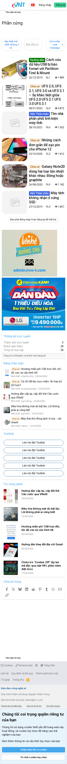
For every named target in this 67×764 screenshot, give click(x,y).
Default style (24, 665)
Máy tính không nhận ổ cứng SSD (46, 197)
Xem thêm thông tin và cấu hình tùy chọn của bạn (31, 741)
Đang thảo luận (14, 363)
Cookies (7, 665)
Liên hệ (5, 673)
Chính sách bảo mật (47, 673)
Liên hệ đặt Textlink (33, 442)
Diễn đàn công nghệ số (13, 688)
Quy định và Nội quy (22, 673)
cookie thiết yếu (33, 727)
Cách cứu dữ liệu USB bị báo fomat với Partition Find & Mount (45, 66)
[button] (5, 5)
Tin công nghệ (13, 484)
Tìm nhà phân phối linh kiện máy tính (46, 118)
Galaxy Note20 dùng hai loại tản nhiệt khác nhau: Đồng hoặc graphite (47, 173)
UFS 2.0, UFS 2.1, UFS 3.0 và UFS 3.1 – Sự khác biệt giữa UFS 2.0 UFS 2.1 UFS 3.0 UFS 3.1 (46, 95)
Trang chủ (18, 679)
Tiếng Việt (48, 665)
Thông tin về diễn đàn (11, 706)
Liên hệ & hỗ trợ (34, 706)
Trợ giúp (5, 679)
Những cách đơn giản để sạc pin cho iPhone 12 (45, 144)
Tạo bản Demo (53, 706)
